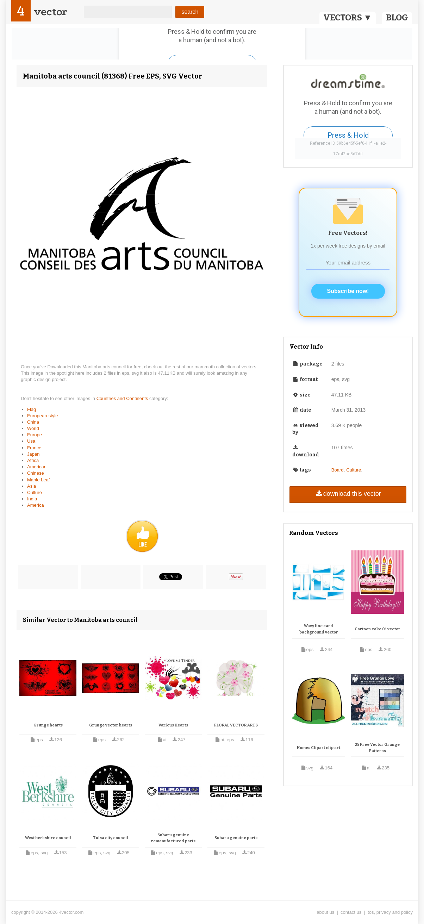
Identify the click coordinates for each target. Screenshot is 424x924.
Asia (31, 486)
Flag (31, 409)
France (34, 447)
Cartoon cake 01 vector (377, 629)
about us (325, 912)
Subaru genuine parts (235, 838)
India (32, 498)
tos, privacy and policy (390, 912)
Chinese (35, 473)
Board (337, 470)
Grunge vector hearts (110, 725)
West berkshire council (48, 838)
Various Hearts (173, 725)
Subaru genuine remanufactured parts (173, 838)
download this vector (348, 493)
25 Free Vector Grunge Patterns (377, 747)
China (33, 422)
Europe (34, 434)
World (33, 428)
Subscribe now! (348, 291)
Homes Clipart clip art (318, 747)
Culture (34, 492)
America (35, 505)
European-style (42, 415)
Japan (33, 454)
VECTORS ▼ (347, 18)
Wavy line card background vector (318, 629)
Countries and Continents (122, 398)
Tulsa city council (110, 838)
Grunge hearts (48, 725)
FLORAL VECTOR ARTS (236, 725)
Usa (31, 441)
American (36, 466)
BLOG (397, 18)
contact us (351, 912)
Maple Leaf (38, 479)
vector (50, 12)
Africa (33, 460)
